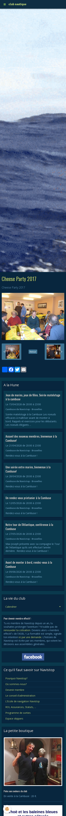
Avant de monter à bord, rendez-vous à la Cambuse (29, 564)
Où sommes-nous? (16, 684)
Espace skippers (14, 718)
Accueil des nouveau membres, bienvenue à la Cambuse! (31, 438)
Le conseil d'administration (20, 695)
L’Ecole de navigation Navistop (22, 701)
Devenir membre (14, 689)
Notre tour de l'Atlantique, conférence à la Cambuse (29, 526)
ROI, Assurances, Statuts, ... (20, 707)
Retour (33, 351)
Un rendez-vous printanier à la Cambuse (28, 498)
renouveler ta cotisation (17, 630)
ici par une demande (30, 637)
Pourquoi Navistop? (16, 678)
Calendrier (11, 606)
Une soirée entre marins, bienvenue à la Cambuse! (28, 469)
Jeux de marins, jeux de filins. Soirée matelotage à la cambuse (33, 397)
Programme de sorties (18, 712)
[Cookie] (7, 809)
